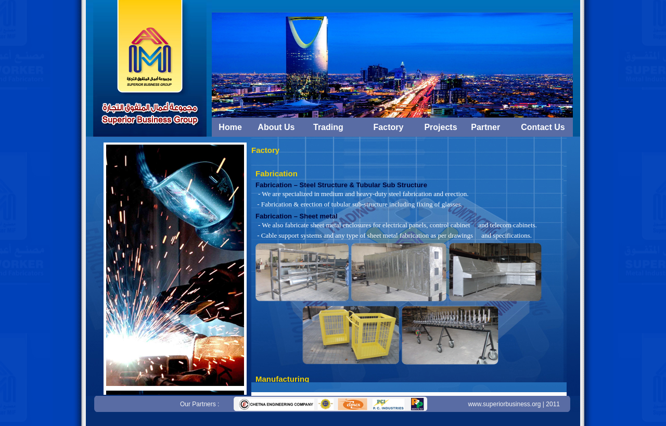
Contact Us (543, 127)
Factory (389, 127)
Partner (485, 127)
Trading (328, 127)
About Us (276, 127)
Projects (440, 127)
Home (230, 127)
